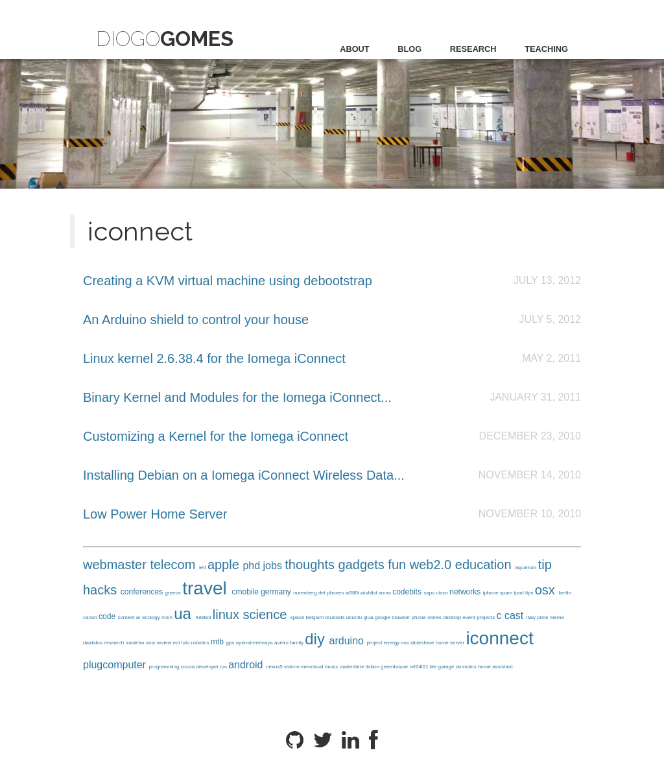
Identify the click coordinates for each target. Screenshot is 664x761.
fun (398, 564)
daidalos (93, 643)
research (473, 49)
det (322, 593)
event (469, 617)
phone (419, 617)
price (543, 617)
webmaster (116, 564)
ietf (203, 567)
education (485, 564)
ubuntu (355, 617)
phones (336, 593)
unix (151, 643)
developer (208, 667)
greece (174, 593)
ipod (519, 593)
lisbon (373, 667)
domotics (467, 667)
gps (230, 643)
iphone (491, 593)
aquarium (526, 567)
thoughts (311, 564)
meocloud (313, 667)
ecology (151, 617)
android (247, 664)
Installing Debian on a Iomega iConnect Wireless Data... (244, 475)
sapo (429, 593)
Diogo (164, 39)
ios (224, 667)
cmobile (246, 591)
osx (547, 590)
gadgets (363, 564)
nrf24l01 (419, 667)
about (355, 49)
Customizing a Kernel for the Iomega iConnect (215, 436)
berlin (564, 593)
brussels (336, 617)
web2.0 (432, 564)
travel (206, 588)
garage (447, 667)
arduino (348, 640)
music (332, 667)
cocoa (188, 667)
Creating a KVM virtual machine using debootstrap (227, 281)
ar (139, 617)
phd (253, 565)
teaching (546, 49)
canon (91, 617)
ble (434, 667)
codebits (407, 591)
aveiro (282, 643)
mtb (218, 641)
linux (228, 614)
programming (164, 667)
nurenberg (305, 593)
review (164, 643)
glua (368, 617)
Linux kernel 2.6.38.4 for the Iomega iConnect (214, 358)
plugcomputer (115, 664)
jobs (274, 565)
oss (405, 643)
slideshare (423, 643)
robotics (201, 643)
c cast (511, 615)
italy (532, 617)
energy (392, 643)
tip (545, 564)
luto (186, 643)
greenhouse (395, 667)
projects (486, 617)
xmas (385, 593)
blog (409, 49)
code (108, 616)
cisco (442, 593)
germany (277, 591)
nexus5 (275, 667)
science (266, 614)
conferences (143, 591)
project (374, 643)
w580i (353, 593)
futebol (204, 617)
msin (167, 617)
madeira (135, 643)
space (298, 617)
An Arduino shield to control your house (196, 319)
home (443, 643)
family (297, 643)
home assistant (495, 667)
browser (402, 617)
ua (184, 613)
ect (177, 643)
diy (317, 639)
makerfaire (353, 667)
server (458, 643)
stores (435, 617)
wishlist (370, 593)
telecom (174, 564)
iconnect (499, 638)
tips (530, 593)
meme (557, 617)
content (126, 617)
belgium (315, 617)
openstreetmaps (255, 643)
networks (465, 591)
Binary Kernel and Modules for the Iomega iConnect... (237, 397)
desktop (452, 617)
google (383, 617)
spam (507, 593)
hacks (102, 590)
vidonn (292, 667)
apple (225, 564)
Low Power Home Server (155, 514)
